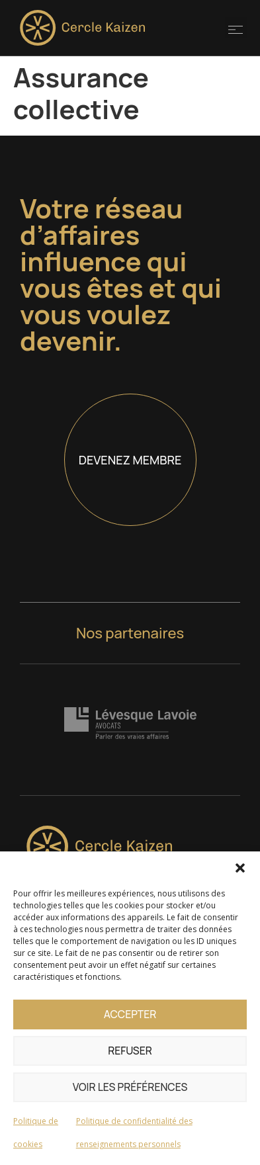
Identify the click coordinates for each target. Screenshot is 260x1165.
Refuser (130, 1051)
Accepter (130, 1014)
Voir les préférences (130, 1087)
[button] (240, 868)
